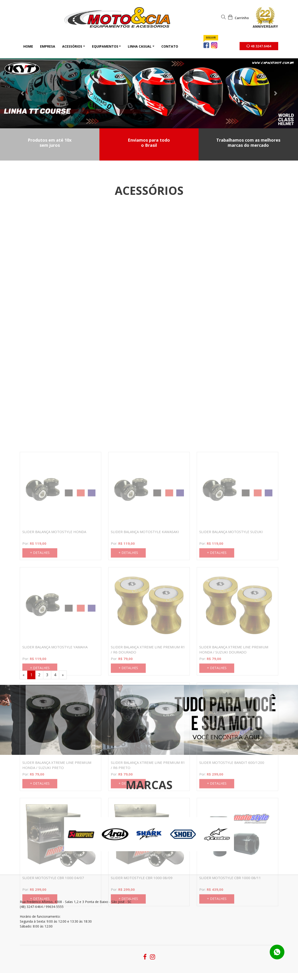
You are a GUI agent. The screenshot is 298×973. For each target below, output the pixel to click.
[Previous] (23, 675)
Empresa (47, 46)
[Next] (63, 675)
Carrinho (238, 18)
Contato (169, 46)
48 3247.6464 (259, 46)
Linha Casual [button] (140, 46)
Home (28, 46)
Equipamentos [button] (105, 46)
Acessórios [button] (72, 46)
